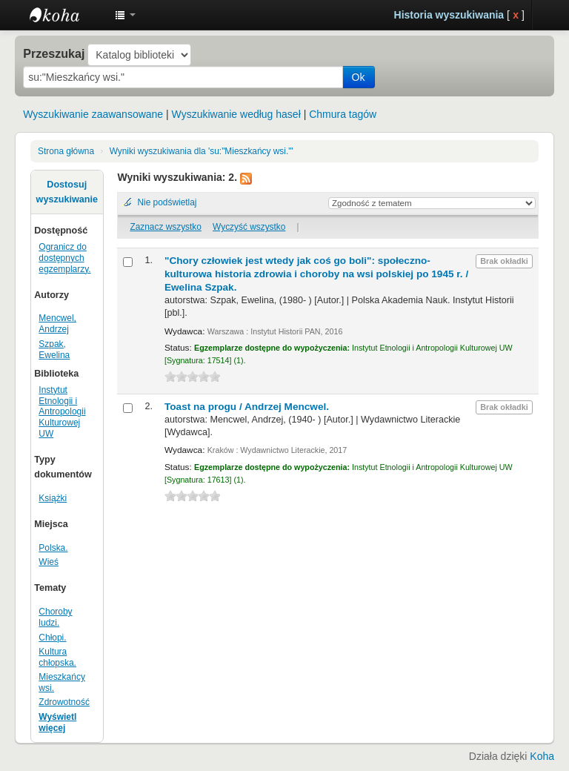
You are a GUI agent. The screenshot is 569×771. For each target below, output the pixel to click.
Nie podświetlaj (166, 202)
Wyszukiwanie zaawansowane (93, 114)
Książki (53, 498)
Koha (542, 756)
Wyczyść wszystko (249, 227)
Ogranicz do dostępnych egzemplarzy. (64, 258)
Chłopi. (52, 637)
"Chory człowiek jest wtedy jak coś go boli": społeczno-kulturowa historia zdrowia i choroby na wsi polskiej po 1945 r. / (316, 274)
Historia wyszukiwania (449, 15)
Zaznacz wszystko (165, 227)
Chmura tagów (342, 114)
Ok (358, 77)
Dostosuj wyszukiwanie (67, 192)
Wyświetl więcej (57, 722)
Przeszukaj (53, 53)
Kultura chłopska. (57, 657)
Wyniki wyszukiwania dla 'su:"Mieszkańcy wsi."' (201, 151)
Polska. (53, 548)
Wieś (49, 562)
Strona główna (66, 151)
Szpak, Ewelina (54, 349)
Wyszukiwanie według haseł (236, 114)
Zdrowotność (64, 702)
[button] (125, 15)
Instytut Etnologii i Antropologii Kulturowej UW (67, 15)
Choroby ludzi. (55, 617)
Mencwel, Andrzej (57, 323)
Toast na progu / (246, 406)
